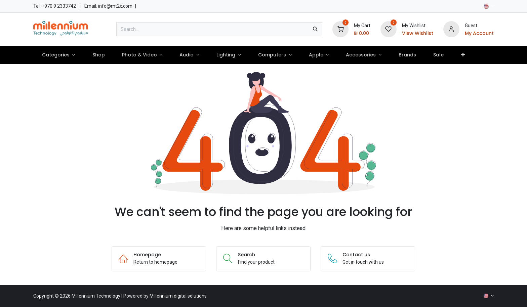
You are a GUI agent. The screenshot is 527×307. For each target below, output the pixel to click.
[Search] (315, 29)
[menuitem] (58, 55)
